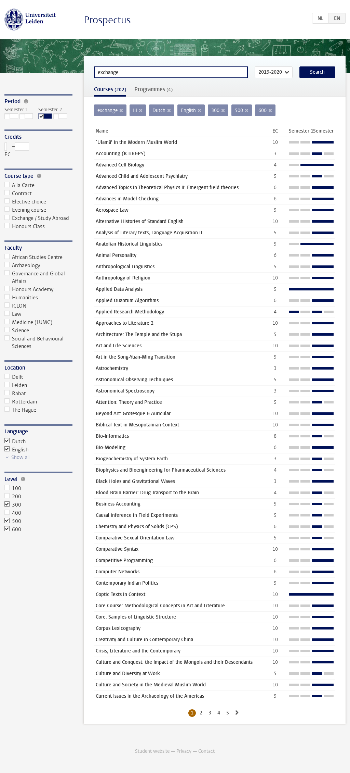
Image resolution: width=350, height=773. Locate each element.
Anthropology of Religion (123, 278)
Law (13, 314)
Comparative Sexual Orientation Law (135, 538)
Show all (20, 457)
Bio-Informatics (112, 436)
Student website (152, 751)
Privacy (183, 751)
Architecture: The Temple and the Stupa (139, 334)
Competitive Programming (124, 560)
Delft (14, 377)
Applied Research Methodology (130, 312)
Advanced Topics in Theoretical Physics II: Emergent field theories (167, 187)
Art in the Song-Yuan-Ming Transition (135, 357)
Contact (206, 751)
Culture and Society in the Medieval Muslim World (151, 685)
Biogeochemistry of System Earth (132, 459)
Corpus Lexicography (118, 628)
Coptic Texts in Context (120, 594)
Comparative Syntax (117, 549)
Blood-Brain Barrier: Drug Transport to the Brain (147, 492)
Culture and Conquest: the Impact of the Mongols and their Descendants (174, 662)
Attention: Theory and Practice (129, 402)
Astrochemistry (112, 368)
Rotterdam (20, 401)
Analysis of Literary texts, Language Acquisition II (149, 232)
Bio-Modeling (110, 447)
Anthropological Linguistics (125, 266)
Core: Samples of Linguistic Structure (136, 617)
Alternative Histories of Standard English (140, 221)
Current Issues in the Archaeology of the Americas (150, 696)
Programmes (153, 89)
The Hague (20, 410)
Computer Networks (117, 572)
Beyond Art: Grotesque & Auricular (133, 413)
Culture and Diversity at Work (128, 673)
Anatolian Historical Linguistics (129, 244)
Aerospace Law (112, 210)
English (16, 449)
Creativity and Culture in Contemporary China (144, 639)
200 (13, 496)
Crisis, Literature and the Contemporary (138, 651)
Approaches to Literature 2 (124, 323)
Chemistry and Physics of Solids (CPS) (137, 526)
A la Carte (19, 185)
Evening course (25, 210)
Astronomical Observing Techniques (134, 379)
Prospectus (107, 20)
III (135, 110)
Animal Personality (116, 255)
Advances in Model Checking (127, 199)
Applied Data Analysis (119, 289)
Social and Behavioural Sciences (34, 342)
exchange (107, 110)
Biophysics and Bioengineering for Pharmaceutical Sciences (161, 470)
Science (16, 330)
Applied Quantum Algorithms (127, 300)
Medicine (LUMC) (28, 322)
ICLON (15, 305)
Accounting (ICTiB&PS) (121, 153)
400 (13, 513)
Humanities (21, 297)
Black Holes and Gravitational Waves (135, 481)
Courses (110, 89)
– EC (16, 150)
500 (13, 521)
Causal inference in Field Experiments (137, 515)
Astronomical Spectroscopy (125, 391)
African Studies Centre (33, 257)
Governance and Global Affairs (34, 277)
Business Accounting (118, 504)
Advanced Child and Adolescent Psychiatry (142, 176)
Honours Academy (29, 289)
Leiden (15, 385)
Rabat (15, 393)
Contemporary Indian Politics (127, 583)
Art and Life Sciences (119, 345)
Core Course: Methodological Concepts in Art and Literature (160, 605)
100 (13, 488)
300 (13, 504)
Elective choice (25, 201)
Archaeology (22, 265)
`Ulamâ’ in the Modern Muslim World (136, 142)
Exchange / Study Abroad (36, 218)
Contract (18, 193)
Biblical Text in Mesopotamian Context (137, 425)
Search (317, 72)
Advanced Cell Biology (120, 165)
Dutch (15, 441)
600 (13, 529)
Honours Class (24, 226)
